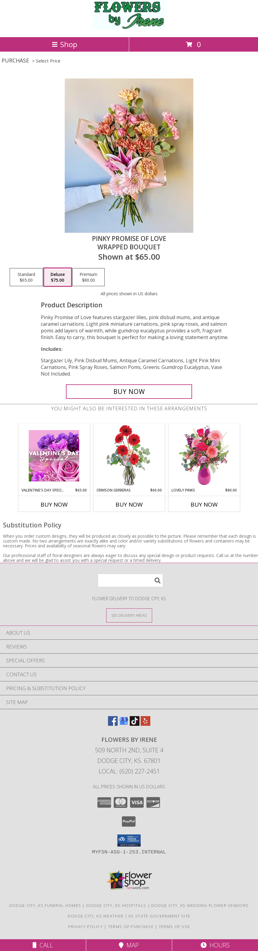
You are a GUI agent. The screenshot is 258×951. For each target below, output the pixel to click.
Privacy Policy (85, 926)
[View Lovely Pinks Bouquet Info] (204, 455)
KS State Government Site (159, 916)
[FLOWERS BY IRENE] (129, 28)
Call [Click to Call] (43, 945)
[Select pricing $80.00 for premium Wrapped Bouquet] (88, 277)
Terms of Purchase (131, 926)
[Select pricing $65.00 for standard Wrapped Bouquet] (26, 277)
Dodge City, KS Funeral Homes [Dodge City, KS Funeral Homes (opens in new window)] (45, 905)
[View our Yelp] (145, 723)
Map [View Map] (129, 945)
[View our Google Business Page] (124, 723)
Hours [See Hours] (215, 945)
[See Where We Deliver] (129, 615)
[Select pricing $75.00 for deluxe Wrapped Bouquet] (57, 277)
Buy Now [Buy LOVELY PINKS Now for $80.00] (204, 504)
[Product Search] (130, 580)
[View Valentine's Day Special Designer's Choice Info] (54, 455)
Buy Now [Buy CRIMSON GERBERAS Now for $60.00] (129, 504)
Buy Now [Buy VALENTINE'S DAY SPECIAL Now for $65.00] (54, 504)
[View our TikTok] (134, 723)
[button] (129, 840)
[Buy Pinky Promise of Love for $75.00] (129, 391)
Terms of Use (174, 926)
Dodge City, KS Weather (96, 916)
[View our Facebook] (113, 723)
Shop (64, 44)
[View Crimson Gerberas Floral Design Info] (129, 455)
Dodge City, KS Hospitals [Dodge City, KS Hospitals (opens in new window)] (116, 905)
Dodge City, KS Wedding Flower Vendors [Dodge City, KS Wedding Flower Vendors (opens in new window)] (200, 905)
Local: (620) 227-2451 (129, 771)
